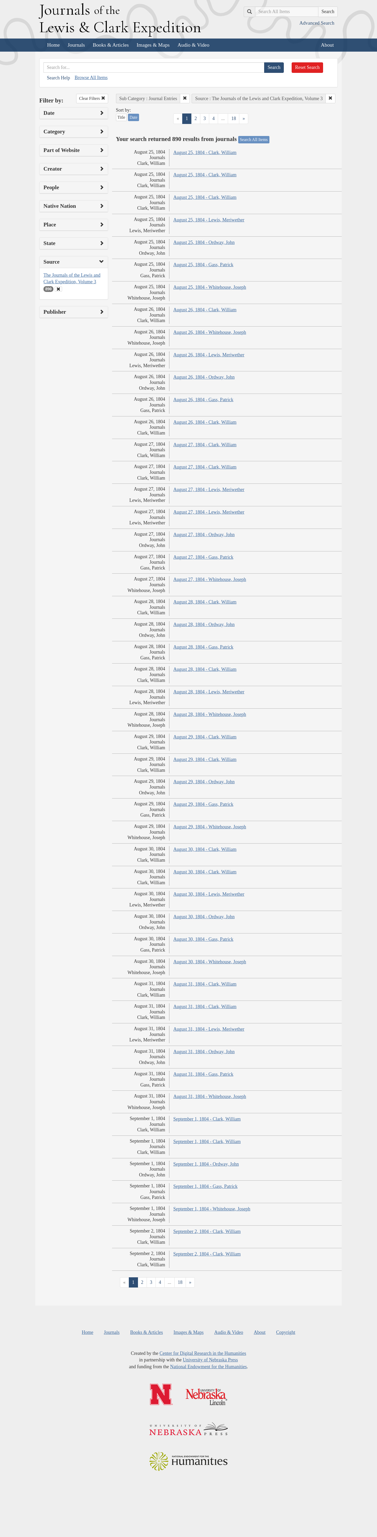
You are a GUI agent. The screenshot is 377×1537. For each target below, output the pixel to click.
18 (233, 118)
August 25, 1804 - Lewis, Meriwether (208, 219)
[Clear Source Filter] (58, 289)
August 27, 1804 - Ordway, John (204, 534)
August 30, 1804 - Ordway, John (204, 916)
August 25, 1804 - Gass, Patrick (203, 264)
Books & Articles (111, 45)
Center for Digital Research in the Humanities (202, 1353)
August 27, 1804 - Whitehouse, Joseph (209, 579)
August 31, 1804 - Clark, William (204, 984)
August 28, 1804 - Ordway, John (204, 624)
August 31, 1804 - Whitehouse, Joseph (209, 1096)
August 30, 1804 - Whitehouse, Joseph (209, 961)
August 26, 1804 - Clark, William (204, 309)
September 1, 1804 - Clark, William (207, 1119)
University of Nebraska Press (210, 1359)
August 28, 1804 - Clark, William (204, 602)
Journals (76, 45)
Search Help (58, 77)
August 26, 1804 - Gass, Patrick (203, 399)
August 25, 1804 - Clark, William (204, 152)
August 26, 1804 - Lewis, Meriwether (208, 354)
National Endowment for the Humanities (208, 1366)
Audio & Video (193, 45)
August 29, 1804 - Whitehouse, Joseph (209, 826)
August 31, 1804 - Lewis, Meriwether (208, 1029)
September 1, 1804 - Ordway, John (206, 1164)
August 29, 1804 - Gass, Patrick (203, 804)
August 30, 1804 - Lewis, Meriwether (208, 894)
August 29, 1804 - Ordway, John (204, 781)
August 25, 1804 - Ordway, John (204, 242)
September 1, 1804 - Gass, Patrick (205, 1186)
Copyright (285, 1332)
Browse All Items (91, 77)
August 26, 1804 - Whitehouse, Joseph (209, 332)
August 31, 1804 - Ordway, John (204, 1051)
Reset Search (307, 67)
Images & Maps (153, 45)
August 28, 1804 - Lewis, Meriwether (208, 691)
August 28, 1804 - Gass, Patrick (203, 647)
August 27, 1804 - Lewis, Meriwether (208, 489)
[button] (185, 98)
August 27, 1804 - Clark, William (204, 444)
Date (133, 117)
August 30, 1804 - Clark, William (204, 849)
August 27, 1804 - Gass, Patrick (203, 557)
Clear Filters (92, 98)
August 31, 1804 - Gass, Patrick (203, 1074)
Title (121, 117)
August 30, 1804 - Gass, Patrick (203, 939)
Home (53, 45)
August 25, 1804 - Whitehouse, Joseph (209, 287)
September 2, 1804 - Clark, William (207, 1231)
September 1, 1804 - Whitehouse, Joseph (211, 1209)
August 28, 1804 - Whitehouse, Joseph (209, 714)
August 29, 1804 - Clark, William (204, 737)
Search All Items (254, 139)
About (327, 45)
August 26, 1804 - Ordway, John (204, 377)
